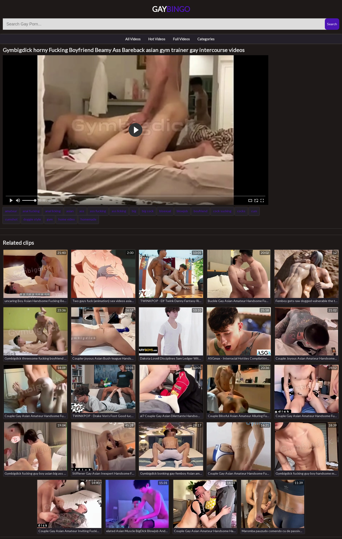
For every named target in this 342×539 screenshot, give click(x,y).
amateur (11, 211)
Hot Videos (156, 39)
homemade (88, 219)
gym (50, 219)
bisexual (165, 211)
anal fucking (31, 211)
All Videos (133, 39)
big (134, 211)
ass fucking (98, 211)
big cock (148, 211)
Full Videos (181, 39)
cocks (241, 211)
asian (70, 211)
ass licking (119, 211)
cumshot (11, 219)
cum (254, 211)
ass (81, 211)
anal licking (53, 211)
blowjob (182, 211)
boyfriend (200, 211)
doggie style (32, 219)
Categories (205, 39)
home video (66, 219)
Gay (171, 9)
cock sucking (222, 211)
